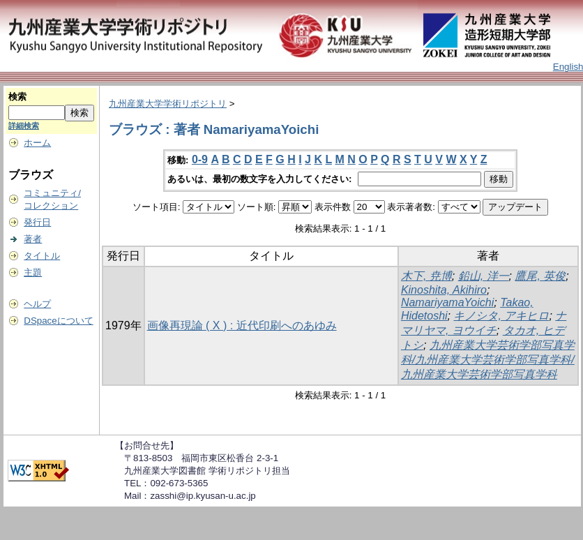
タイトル (42, 255)
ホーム (37, 142)
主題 (33, 272)
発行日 (37, 222)
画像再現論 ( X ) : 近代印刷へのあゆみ (242, 325)
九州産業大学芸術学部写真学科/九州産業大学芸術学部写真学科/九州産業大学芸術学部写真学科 (488, 359)
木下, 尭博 (426, 276)
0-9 (200, 159)
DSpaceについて (58, 320)
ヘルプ (37, 304)
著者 (33, 239)
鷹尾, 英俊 (540, 276)
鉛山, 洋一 (483, 276)
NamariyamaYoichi (447, 302)
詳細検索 (23, 125)
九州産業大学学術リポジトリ (168, 103)
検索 (17, 96)
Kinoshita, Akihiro (444, 290)
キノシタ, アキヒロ (501, 316)
